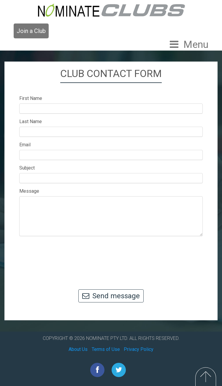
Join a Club (31, 30)
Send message (111, 296)
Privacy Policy (138, 349)
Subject (27, 168)
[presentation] (111, 260)
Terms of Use (106, 349)
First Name (30, 98)
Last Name (30, 121)
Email (25, 145)
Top (205, 376)
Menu (195, 44)
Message (29, 191)
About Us (78, 349)
